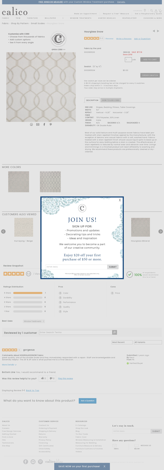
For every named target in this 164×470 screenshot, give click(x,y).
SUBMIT (113, 267)
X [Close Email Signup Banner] (120, 200)
